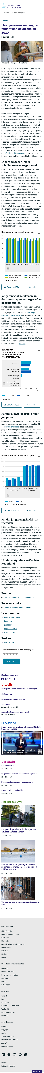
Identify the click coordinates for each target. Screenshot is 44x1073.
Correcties (5, 1016)
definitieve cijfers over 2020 (15, 153)
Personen (4, 979)
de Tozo (22, 344)
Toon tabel (32, 287)
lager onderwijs (10, 629)
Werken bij (5, 1010)
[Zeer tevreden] (21, 654)
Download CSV (11, 287)
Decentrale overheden (9, 976)
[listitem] (2, 679)
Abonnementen (7, 1047)
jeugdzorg (8, 625)
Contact (4, 997)
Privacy (3, 982)
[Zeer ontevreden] (5, 654)
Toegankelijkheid (7, 1037)
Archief (4, 1044)
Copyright (4, 1031)
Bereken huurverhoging (10, 935)
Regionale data (6, 948)
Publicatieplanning (8, 1067)
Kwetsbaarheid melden (9, 1041)
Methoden (5, 955)
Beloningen (5, 986)
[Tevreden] (17, 654)
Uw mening (37, 1071)
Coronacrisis (9, 643)
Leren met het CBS (8, 1013)
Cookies (4, 1034)
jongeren (8, 621)
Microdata (5, 942)
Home (5, 20)
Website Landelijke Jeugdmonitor (18, 608)
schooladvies (9, 633)
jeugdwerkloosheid (12, 617)
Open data (5, 938)
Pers (2, 1000)
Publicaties (5, 952)
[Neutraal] (13, 654)
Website (4, 1027)
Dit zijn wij (5, 1003)
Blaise (3, 958)
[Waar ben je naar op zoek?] (22, 13)
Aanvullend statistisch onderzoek (13, 945)
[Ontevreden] (9, 654)
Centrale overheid (7, 973)
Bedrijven (4, 969)
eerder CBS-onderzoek (10, 427)
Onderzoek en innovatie (10, 1007)
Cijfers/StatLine (7, 932)
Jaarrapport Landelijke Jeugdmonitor (19, 598)
